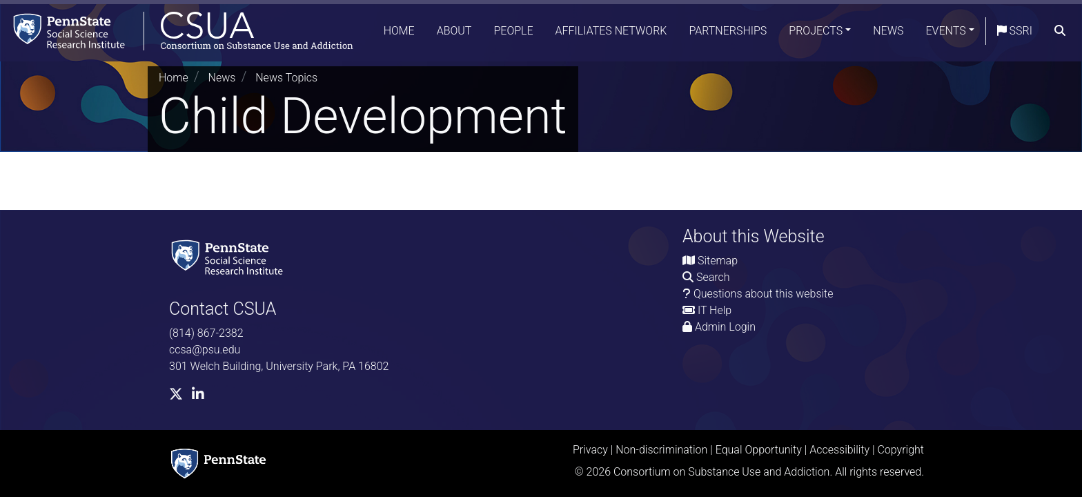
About (454, 30)
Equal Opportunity (759, 449)
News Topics (286, 77)
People (513, 30)
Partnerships (728, 30)
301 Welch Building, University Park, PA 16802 (278, 366)
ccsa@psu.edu (204, 349)
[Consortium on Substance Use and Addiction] (176, 30)
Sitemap (718, 260)
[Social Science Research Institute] (230, 256)
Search (713, 277)
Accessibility (839, 449)
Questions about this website (764, 293)
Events (946, 30)
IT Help (714, 310)
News (888, 30)
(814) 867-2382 (206, 333)
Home (399, 30)
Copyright (900, 449)
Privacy (590, 449)
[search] (1059, 31)
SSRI (1014, 30)
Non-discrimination (661, 449)
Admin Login (725, 326)
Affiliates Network (611, 30)
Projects (816, 30)
